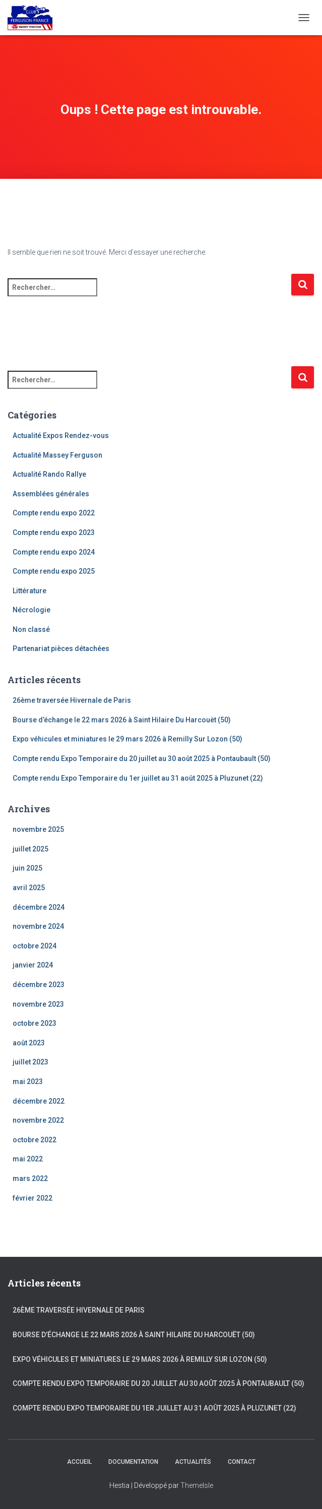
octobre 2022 (34, 1140)
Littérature (29, 591)
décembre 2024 (39, 907)
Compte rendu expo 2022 (54, 513)
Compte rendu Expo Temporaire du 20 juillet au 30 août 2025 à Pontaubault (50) (142, 759)
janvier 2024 (33, 965)
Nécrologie (31, 610)
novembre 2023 (38, 1004)
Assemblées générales (51, 494)
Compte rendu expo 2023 (54, 532)
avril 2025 (29, 888)
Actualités (193, 1461)
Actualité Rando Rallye (49, 474)
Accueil (79, 1461)
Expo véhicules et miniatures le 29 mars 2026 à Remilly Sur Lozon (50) (127, 739)
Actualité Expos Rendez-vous (61, 436)
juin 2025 (27, 868)
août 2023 (29, 1043)
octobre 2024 (34, 946)
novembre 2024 (38, 926)
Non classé (31, 629)
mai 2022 (28, 1159)
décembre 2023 (39, 985)
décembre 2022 (39, 1101)
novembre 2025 (38, 829)
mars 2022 (30, 1178)
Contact (241, 1461)
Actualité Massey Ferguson (57, 455)
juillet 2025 (30, 849)
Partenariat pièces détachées (61, 648)
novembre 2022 (38, 1120)
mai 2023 (28, 1081)
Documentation (133, 1461)
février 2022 (32, 1198)
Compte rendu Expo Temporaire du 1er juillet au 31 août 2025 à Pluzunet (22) (138, 778)
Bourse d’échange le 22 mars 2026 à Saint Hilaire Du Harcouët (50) (122, 720)
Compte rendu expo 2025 (54, 571)
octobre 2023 (34, 1023)
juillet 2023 (30, 1062)
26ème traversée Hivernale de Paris (72, 700)
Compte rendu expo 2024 (54, 552)
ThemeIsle (196, 1485)
